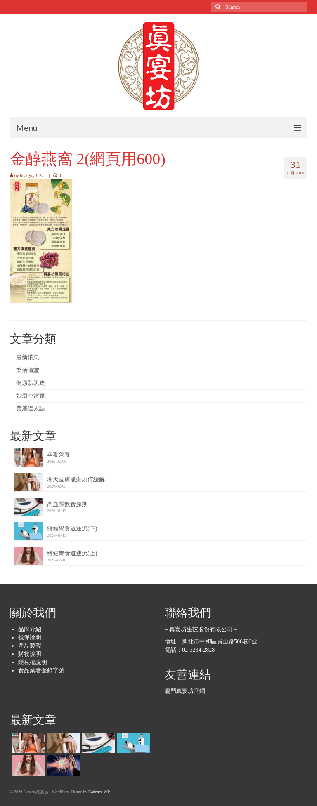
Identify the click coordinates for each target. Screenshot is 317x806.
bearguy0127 (32, 175)
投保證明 (29, 637)
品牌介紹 (29, 629)
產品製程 (29, 646)
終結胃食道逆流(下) (72, 529)
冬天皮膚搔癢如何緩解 (76, 479)
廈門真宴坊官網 (185, 691)
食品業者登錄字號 (41, 670)
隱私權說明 (32, 662)
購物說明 (29, 654)
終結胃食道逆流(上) (72, 553)
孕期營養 (58, 455)
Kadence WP (99, 792)
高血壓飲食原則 (67, 504)
